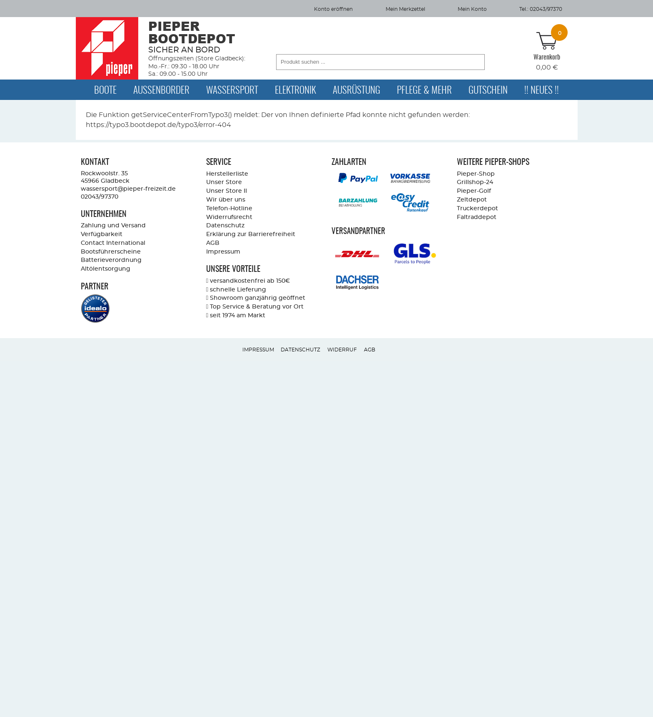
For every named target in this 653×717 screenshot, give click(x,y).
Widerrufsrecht (229, 217)
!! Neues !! (541, 91)
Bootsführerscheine (111, 252)
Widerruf (342, 349)
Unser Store (224, 182)
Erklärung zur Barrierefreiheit (250, 234)
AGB (212, 243)
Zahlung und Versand (113, 225)
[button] (476, 62)
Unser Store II (226, 191)
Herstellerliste (227, 174)
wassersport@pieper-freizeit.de (128, 189)
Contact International (113, 243)
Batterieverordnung (111, 260)
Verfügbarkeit (101, 234)
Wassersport (232, 91)
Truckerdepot (477, 208)
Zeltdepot (472, 200)
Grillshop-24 (475, 182)
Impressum (223, 252)
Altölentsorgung (105, 269)
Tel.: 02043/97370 (540, 9)
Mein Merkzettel (405, 9)
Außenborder (161, 91)
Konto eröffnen (333, 9)
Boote (105, 91)
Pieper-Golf (474, 191)
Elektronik (295, 91)
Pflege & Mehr (424, 91)
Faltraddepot (476, 217)
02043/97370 (99, 197)
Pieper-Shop (476, 174)
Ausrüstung (356, 91)
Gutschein (488, 91)
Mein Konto (472, 9)
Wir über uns (225, 200)
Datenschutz (225, 225)
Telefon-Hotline (229, 208)
